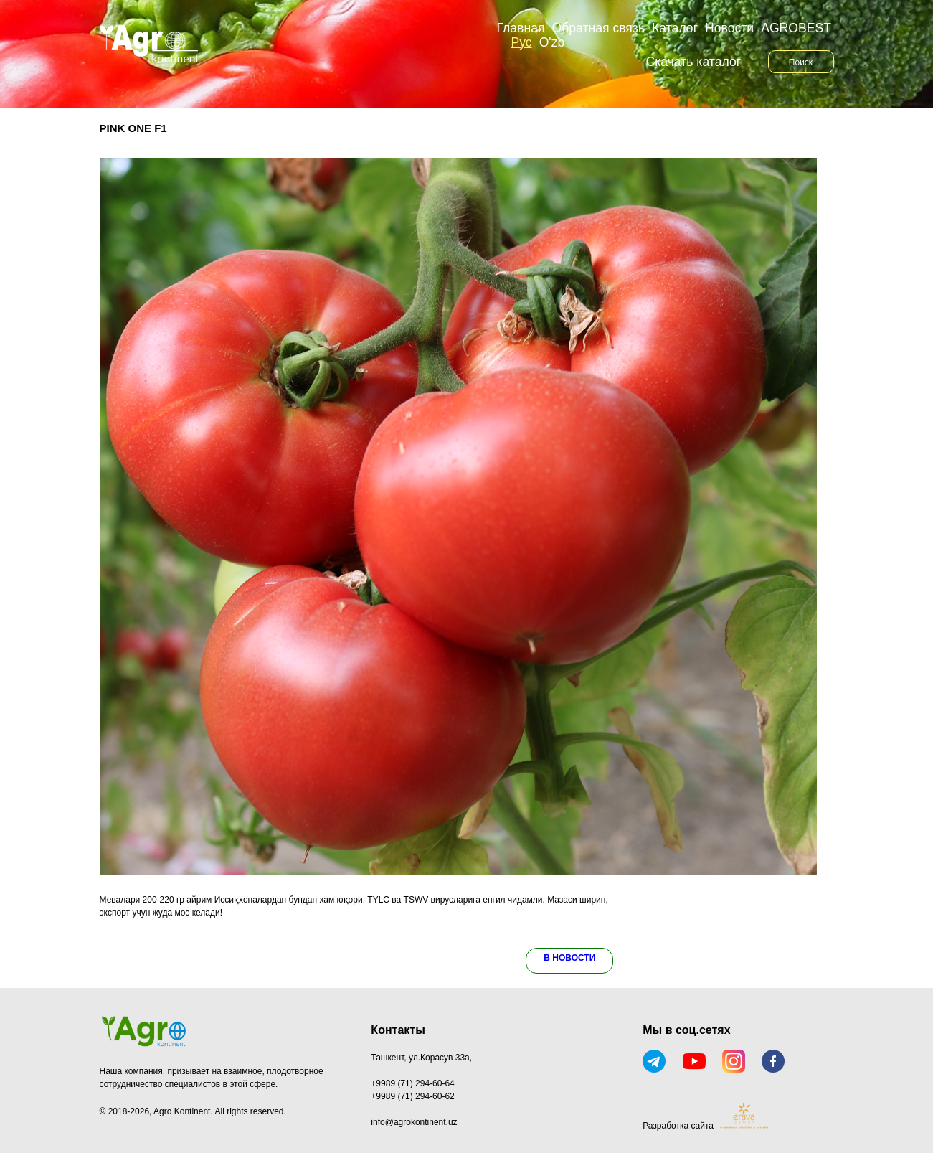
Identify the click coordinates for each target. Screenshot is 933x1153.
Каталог (675, 28)
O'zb (552, 42)
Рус (521, 42)
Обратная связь (598, 28)
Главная (521, 28)
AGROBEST (796, 28)
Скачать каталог (694, 62)
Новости (729, 28)
